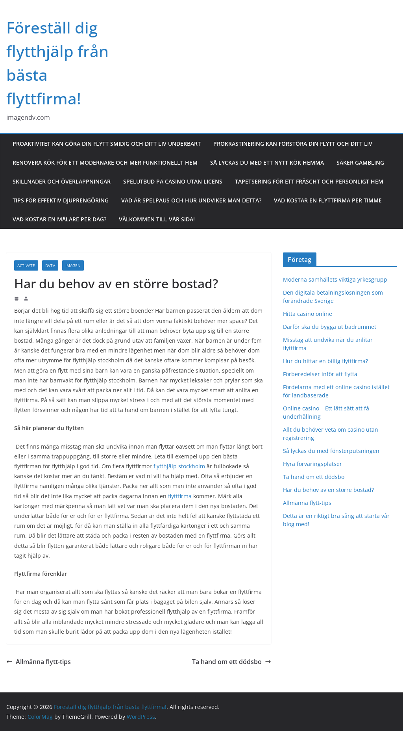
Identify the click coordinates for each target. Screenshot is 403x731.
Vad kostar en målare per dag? (59, 219)
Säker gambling (360, 162)
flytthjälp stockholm (179, 466)
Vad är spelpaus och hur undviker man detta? (191, 200)
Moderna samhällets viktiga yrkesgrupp (335, 279)
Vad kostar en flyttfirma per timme (328, 200)
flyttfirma (180, 496)
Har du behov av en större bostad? (328, 490)
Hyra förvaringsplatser (312, 464)
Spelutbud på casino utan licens (172, 181)
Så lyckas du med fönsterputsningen (331, 451)
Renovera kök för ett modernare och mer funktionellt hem (105, 162)
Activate (26, 265)
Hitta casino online (307, 313)
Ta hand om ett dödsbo (231, 661)
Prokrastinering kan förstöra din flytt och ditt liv (292, 143)
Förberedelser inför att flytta (321, 374)
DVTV (50, 265)
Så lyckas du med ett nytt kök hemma (267, 162)
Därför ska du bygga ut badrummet (329, 326)
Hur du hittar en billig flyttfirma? (326, 361)
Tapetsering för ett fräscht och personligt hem (309, 181)
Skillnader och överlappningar (62, 181)
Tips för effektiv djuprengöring (61, 200)
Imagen (73, 265)
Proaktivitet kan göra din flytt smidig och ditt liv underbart (107, 143)
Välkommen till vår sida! (157, 219)
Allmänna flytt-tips (38, 661)
